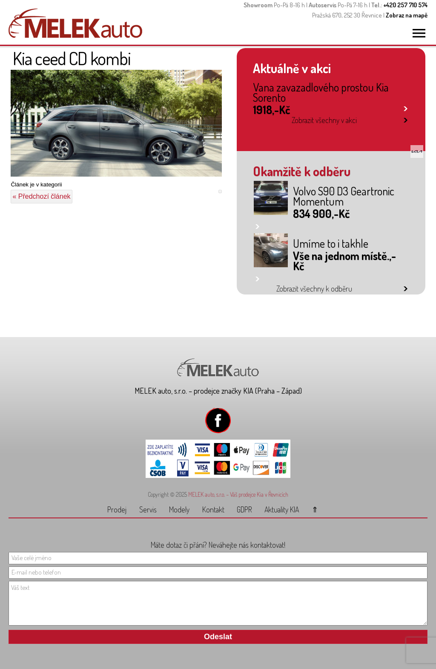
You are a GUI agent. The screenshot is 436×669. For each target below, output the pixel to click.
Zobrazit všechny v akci (324, 120)
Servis (148, 509)
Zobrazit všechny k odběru (314, 288)
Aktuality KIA (281, 509)
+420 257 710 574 (405, 5)
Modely (179, 509)
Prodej (116, 509)
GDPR (244, 509)
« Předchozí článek (41, 196)
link (405, 107)
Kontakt (213, 509)
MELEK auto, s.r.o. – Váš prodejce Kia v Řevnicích (238, 494)
